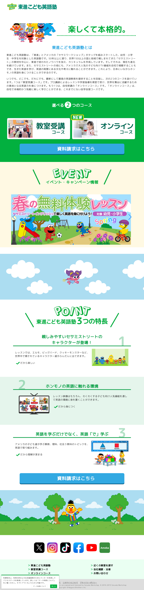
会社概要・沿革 (102, 569)
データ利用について (39, 586)
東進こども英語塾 (41, 565)
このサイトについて (70, 583)
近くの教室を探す (103, 565)
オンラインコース (41, 573)
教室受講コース (39, 569)
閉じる (53, 586)
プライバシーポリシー (88, 583)
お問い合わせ (100, 573)
